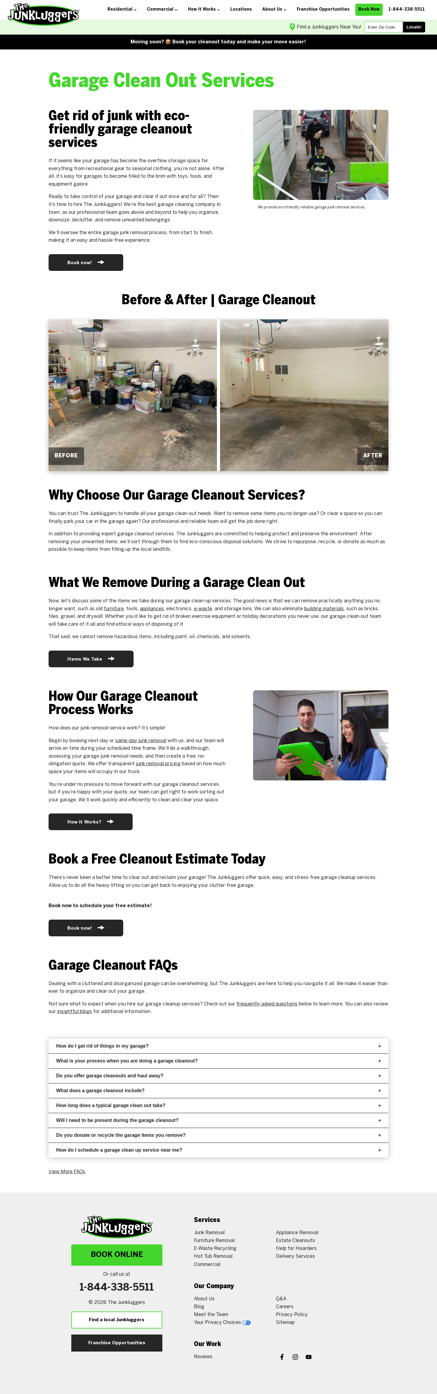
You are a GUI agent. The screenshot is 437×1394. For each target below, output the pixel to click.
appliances (152, 609)
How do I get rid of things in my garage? (218, 1046)
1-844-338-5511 (117, 1287)
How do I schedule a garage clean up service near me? (218, 1150)
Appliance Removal (297, 1233)
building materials (324, 609)
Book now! (85, 262)
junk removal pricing (158, 764)
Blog (199, 1307)
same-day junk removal (140, 741)
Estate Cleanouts (295, 1240)
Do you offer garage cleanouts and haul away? (218, 1075)
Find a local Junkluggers (116, 1320)
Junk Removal (209, 1233)
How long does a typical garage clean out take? (218, 1105)
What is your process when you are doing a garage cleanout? (218, 1060)
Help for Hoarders (296, 1248)
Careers (284, 1307)
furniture (114, 609)
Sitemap (285, 1322)
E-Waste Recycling (215, 1248)
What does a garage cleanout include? (218, 1090)
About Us (204, 1299)
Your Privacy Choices (222, 1322)
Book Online (117, 1254)
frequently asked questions (266, 1004)
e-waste (203, 609)
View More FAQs (67, 1172)
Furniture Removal (214, 1240)
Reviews (203, 1357)
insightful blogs (74, 1011)
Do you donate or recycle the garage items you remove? (218, 1135)
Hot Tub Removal (213, 1256)
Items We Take (91, 659)
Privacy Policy (292, 1314)
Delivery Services (295, 1256)
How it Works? (90, 821)
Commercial (207, 1264)
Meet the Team (211, 1314)
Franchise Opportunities (116, 1343)
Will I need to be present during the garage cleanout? (218, 1120)
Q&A (281, 1299)
